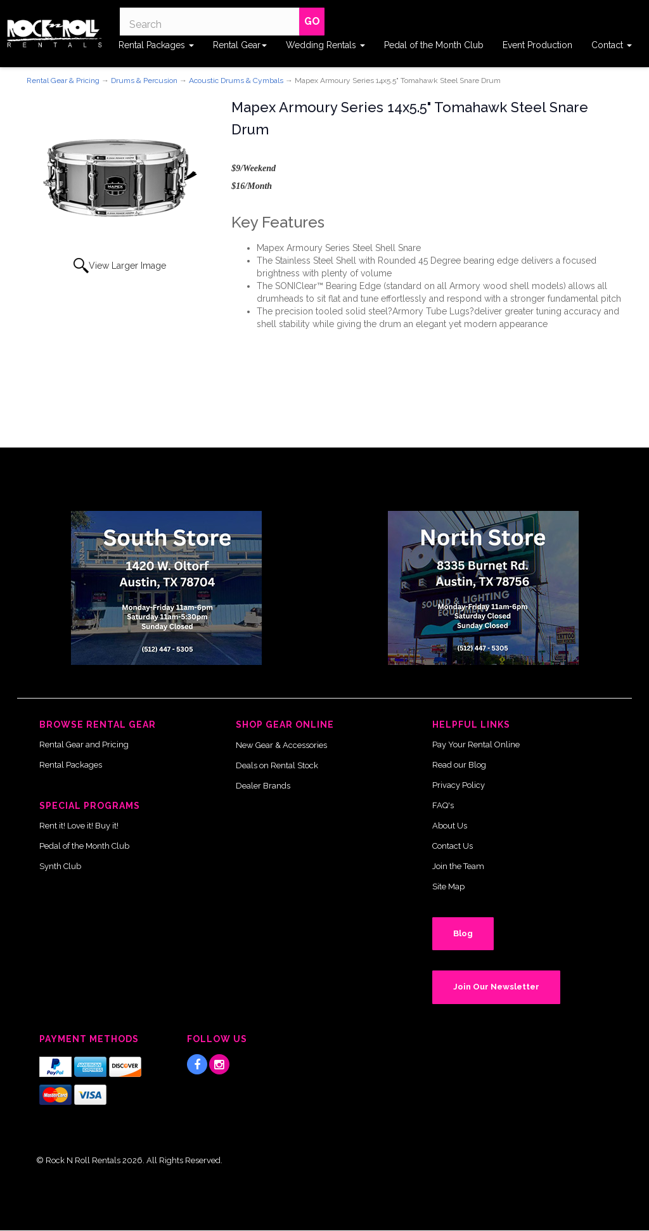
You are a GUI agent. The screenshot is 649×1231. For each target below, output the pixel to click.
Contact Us (452, 846)
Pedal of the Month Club (434, 45)
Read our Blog (459, 765)
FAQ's (443, 805)
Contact (611, 45)
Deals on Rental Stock (277, 765)
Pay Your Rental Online (476, 744)
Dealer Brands (263, 785)
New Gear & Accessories (281, 745)
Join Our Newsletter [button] (496, 986)
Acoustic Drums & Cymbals (236, 80)
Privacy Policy (458, 785)
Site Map (448, 886)
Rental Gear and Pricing (84, 744)
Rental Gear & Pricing (63, 80)
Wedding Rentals (325, 45)
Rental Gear (240, 45)
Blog (463, 933)
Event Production (537, 45)
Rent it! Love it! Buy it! (79, 825)
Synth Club (60, 866)
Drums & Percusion (144, 80)
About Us (449, 825)
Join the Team (458, 866)
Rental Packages (156, 45)
